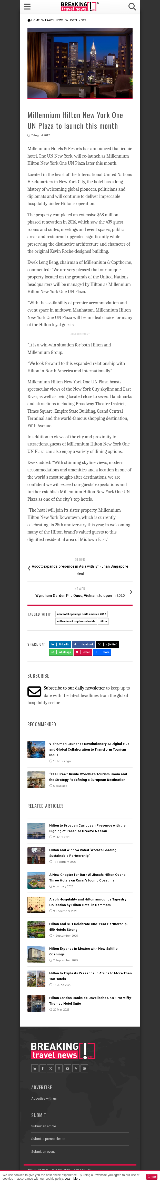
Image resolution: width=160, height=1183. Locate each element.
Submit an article (43, 1126)
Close (152, 1177)
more (102, 652)
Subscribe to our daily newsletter (74, 688)
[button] (132, 6)
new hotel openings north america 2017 (81, 614)
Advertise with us (44, 1098)
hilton (103, 621)
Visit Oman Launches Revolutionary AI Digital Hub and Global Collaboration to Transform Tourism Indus (89, 749)
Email (83, 652)
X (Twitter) (107, 644)
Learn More (72, 1178)
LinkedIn (60, 644)
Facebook (84, 644)
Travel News (54, 20)
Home (35, 20)
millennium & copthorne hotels (76, 621)
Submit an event (43, 1151)
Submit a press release (48, 1139)
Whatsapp (61, 652)
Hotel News (77, 20)
